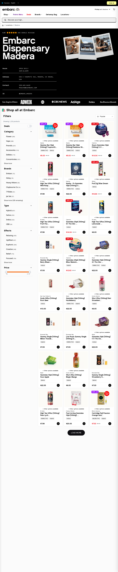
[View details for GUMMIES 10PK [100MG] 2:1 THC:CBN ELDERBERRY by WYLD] (102, 254)
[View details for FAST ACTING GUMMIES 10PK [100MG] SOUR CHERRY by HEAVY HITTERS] (76, 408)
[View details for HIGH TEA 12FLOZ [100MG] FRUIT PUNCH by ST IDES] (50, 216)
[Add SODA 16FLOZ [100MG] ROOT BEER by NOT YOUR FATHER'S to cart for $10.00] (58, 309)
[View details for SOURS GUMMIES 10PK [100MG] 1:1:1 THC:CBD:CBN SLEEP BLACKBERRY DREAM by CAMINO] (102, 140)
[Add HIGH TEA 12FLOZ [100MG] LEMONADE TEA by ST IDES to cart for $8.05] (109, 232)
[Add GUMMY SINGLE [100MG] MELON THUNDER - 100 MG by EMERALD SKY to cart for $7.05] (58, 347)
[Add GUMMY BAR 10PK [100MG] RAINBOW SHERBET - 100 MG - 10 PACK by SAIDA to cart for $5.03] (84, 156)
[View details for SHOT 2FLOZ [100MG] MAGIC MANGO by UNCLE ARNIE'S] (76, 369)
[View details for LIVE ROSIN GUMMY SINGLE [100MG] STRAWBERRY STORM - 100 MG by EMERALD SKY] (76, 331)
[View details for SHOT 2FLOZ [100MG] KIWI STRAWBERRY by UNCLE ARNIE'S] (102, 293)
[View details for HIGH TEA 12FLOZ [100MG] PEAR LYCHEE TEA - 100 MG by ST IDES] (50, 408)
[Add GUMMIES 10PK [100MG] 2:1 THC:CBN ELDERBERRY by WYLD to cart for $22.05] (109, 270)
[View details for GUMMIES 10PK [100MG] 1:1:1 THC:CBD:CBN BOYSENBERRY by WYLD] (102, 331)
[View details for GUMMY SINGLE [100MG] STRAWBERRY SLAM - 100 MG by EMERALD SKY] (102, 369)
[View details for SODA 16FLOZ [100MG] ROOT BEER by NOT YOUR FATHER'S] (50, 293)
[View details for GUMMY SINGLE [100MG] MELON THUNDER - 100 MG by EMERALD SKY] (50, 331)
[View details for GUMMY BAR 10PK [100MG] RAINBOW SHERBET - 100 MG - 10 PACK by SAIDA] (76, 140)
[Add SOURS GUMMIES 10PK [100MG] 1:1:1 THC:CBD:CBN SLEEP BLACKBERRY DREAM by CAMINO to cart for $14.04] (109, 156)
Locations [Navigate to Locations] (9, 26)
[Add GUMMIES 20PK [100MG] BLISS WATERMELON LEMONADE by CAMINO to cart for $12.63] (84, 270)
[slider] (6, 272)
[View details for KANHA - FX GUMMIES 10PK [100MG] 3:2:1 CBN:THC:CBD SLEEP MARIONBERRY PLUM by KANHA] (76, 178)
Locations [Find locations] (66, 15)
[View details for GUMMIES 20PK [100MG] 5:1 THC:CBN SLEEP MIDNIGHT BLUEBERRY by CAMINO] (76, 216)
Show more (8, 164)
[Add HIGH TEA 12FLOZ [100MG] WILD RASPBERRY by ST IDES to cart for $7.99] (58, 194)
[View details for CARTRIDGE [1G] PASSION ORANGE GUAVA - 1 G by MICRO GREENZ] (102, 408)
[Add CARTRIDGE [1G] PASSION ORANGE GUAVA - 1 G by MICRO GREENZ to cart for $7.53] (109, 424)
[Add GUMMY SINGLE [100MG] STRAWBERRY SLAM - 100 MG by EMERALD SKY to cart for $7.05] (109, 385)
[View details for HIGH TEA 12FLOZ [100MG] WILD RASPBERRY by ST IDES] (50, 178)
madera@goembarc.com (28, 88)
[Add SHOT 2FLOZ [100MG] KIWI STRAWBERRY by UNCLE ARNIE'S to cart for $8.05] (109, 309)
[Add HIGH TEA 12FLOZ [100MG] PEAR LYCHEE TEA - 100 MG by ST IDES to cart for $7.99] (58, 424)
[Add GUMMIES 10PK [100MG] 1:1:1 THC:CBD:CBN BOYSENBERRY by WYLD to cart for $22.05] (109, 347)
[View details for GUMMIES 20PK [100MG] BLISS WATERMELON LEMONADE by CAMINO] (76, 254)
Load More (78, 433)
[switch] (29, 126)
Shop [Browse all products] (7, 15)
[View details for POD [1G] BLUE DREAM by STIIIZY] (102, 178)
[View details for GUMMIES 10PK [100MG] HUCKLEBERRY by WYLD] (76, 293)
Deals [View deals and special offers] (29, 15)
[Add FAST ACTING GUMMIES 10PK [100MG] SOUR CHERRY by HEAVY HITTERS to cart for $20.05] (84, 424)
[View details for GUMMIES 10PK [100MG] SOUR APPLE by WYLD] (50, 369)
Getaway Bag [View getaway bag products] (51, 15)
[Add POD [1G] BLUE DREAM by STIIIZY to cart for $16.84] (109, 194)
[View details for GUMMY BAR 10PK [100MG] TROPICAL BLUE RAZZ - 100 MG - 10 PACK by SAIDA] (50, 140)
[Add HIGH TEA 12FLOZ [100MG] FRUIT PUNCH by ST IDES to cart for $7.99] (58, 232)
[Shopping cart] (113, 10)
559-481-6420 (24, 86)
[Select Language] (15, 3)
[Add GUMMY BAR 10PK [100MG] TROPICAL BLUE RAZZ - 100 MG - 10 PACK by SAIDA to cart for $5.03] (58, 156)
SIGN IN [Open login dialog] (111, 3)
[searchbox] (59, 20)
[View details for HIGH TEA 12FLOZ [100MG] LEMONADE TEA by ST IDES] (102, 216)
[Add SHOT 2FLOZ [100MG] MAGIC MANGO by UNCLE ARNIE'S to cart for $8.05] (84, 385)
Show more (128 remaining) (13, 201)
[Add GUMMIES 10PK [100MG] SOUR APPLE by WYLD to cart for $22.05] (58, 385)
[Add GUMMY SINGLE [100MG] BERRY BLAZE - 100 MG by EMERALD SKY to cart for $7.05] (58, 270)
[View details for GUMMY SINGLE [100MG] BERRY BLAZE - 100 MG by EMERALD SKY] (50, 254)
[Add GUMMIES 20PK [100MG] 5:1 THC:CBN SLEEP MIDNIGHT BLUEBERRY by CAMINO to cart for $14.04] (84, 232)
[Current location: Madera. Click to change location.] (101, 9)
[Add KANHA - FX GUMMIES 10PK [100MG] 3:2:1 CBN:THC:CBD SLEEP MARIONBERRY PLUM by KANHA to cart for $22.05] (84, 194)
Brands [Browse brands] (39, 15)
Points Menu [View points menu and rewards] (18, 15)
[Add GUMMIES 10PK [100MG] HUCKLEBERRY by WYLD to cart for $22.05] (84, 309)
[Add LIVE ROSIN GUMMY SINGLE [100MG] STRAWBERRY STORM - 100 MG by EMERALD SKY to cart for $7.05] (84, 347)
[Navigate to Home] (3, 26)
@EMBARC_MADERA (25, 94)
